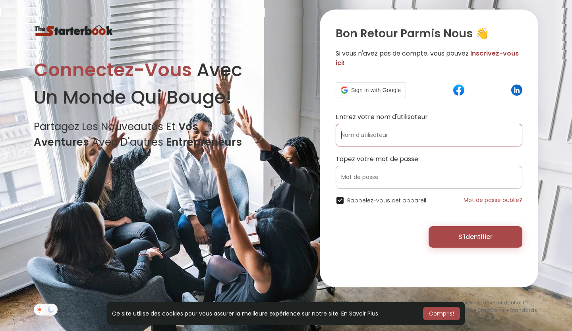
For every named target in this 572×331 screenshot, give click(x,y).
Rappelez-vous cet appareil (386, 200)
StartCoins (491, 310)
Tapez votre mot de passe (377, 159)
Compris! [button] (441, 314)
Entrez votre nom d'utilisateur (382, 116)
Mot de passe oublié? (493, 200)
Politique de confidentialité (493, 302)
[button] (371, 90)
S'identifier (475, 236)
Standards (523, 310)
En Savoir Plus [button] (359, 314)
